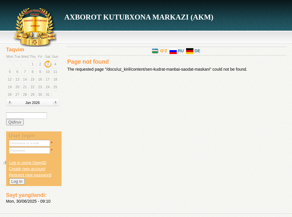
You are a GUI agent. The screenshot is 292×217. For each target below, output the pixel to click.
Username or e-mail (25, 143)
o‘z (159, 50)
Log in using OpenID (28, 162)
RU (176, 50)
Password (18, 150)
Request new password (30, 175)
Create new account (27, 168)
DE (193, 50)
